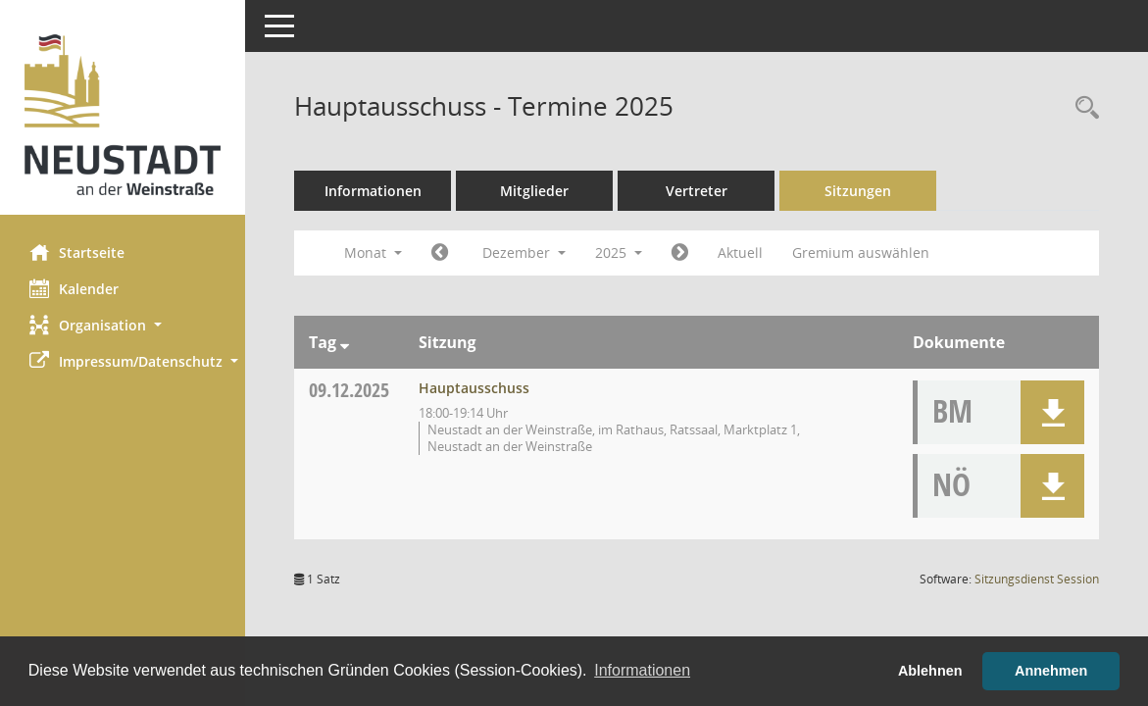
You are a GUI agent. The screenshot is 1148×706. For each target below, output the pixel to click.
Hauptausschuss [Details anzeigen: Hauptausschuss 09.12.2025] (474, 387)
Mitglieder (534, 190)
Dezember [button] (524, 252)
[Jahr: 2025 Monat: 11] (440, 253)
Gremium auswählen (860, 252)
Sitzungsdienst (1036, 579)
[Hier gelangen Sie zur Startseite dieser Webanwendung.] (122, 114)
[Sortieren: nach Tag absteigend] (344, 342)
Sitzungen (857, 190)
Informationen (373, 190)
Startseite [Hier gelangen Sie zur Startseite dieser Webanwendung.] (77, 252)
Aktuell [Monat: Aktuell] (740, 252)
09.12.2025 (349, 390)
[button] (122, 325)
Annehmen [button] (1051, 671)
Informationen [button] (642, 670)
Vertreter (696, 190)
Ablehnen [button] (930, 671)
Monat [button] (373, 252)
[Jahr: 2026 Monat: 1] (680, 253)
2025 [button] (618, 252)
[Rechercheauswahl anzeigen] (1082, 108)
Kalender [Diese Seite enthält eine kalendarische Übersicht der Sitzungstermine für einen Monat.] (74, 288)
